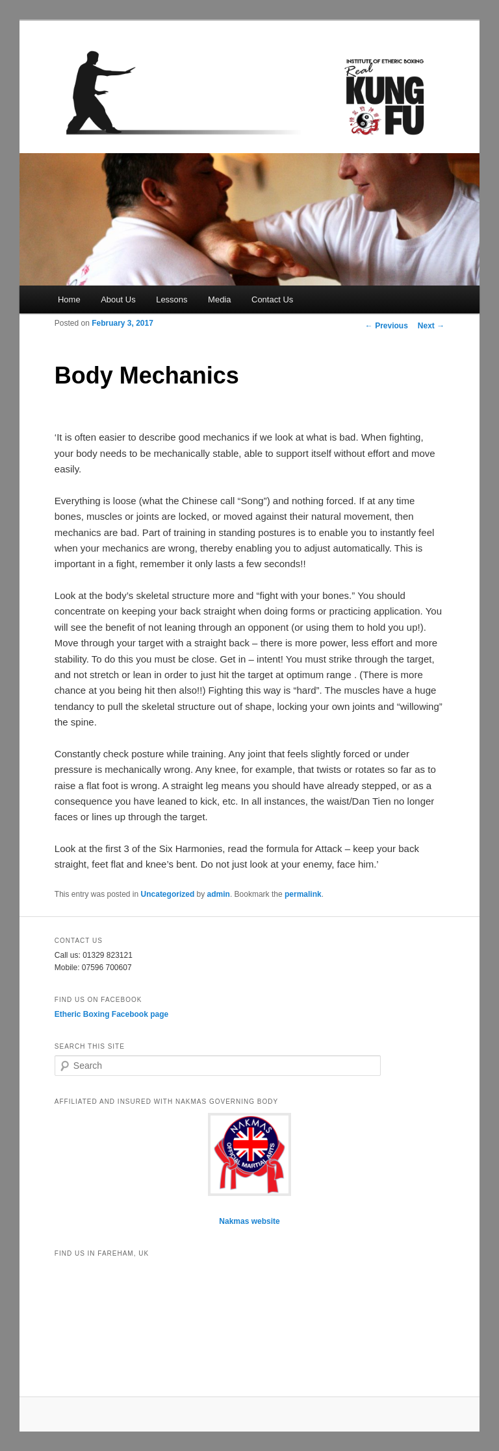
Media (219, 299)
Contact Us (272, 299)
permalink (303, 894)
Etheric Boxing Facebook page (111, 1014)
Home (69, 299)
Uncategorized (168, 894)
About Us (118, 299)
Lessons (171, 299)
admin (218, 894)
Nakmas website (249, 1221)
